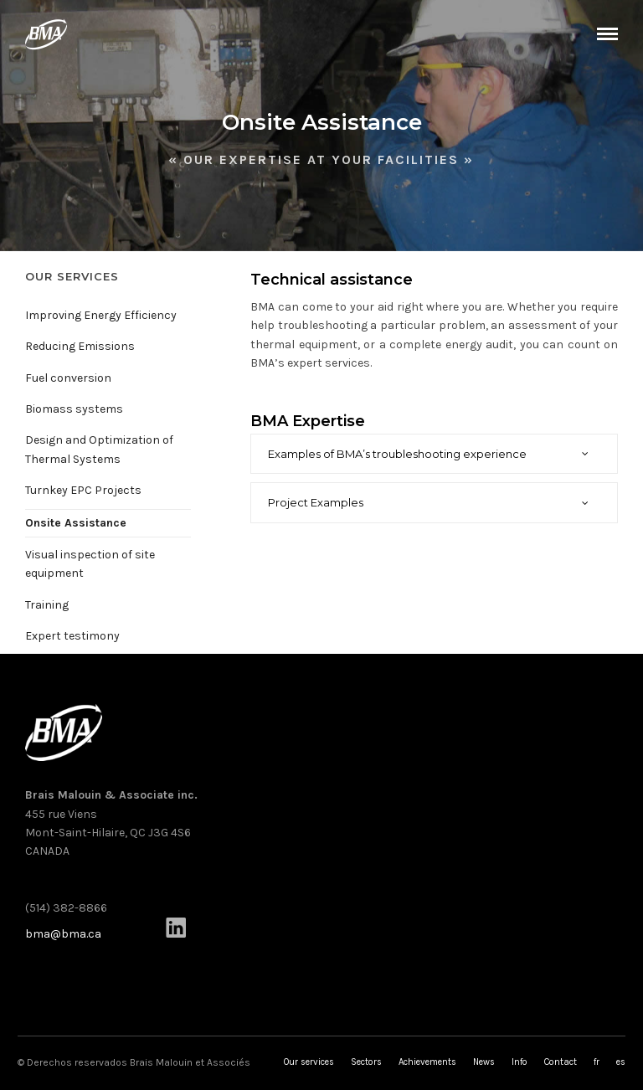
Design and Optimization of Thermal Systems (99, 449)
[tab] (434, 454)
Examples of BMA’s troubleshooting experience (397, 453)
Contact (560, 1062)
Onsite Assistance (75, 523)
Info (519, 1062)
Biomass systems (74, 409)
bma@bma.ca (63, 934)
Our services (309, 1062)
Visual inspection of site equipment (90, 564)
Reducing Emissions (80, 346)
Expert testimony (72, 636)
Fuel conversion (68, 378)
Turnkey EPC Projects (83, 490)
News (484, 1062)
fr (596, 1062)
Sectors (366, 1062)
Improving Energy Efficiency (101, 315)
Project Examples (315, 502)
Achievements (427, 1062)
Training (47, 605)
